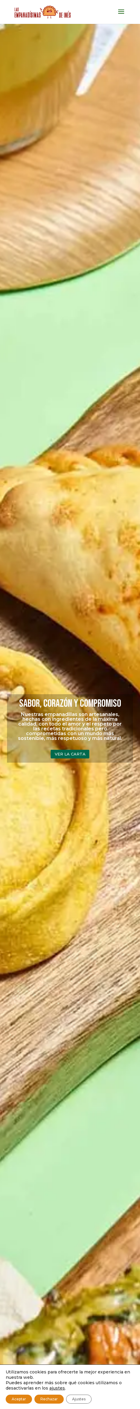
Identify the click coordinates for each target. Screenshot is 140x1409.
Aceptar (19, 1399)
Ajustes (79, 1399)
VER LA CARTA (70, 754)
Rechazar (49, 1399)
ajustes (57, 1388)
